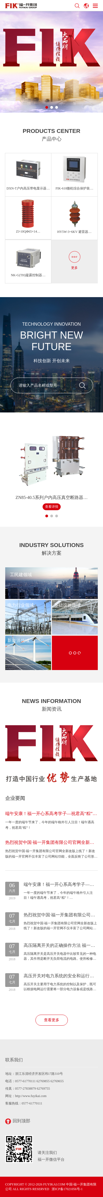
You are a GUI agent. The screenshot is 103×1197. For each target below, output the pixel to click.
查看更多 (51, 1020)
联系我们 (14, 1060)
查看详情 (51, 507)
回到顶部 (17, 1121)
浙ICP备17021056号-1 (67, 1189)
